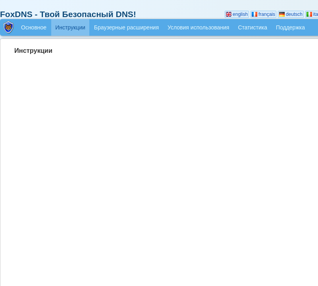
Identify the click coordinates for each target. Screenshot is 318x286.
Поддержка (290, 27)
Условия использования (198, 27)
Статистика (252, 27)
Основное (33, 27)
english (237, 14)
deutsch (291, 14)
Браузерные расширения (126, 27)
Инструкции (70, 27)
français (263, 14)
